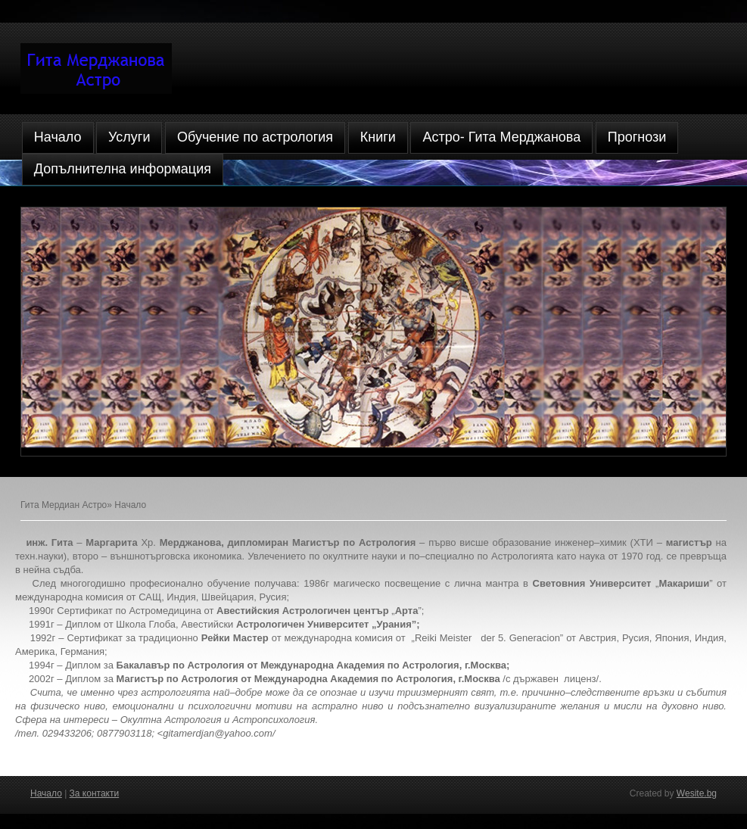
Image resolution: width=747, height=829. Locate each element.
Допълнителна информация (122, 168)
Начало (58, 137)
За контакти (95, 793)
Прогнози (637, 137)
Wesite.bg (697, 793)
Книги (378, 137)
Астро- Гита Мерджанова (501, 137)
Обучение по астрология (255, 137)
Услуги (129, 137)
